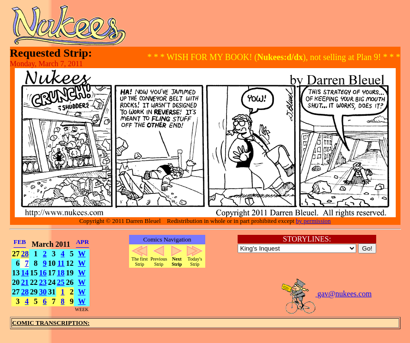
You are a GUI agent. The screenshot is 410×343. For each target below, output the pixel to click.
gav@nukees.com (326, 294)
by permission (313, 220)
